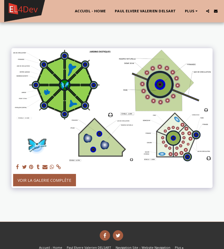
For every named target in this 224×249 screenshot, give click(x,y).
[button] (207, 11)
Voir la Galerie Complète (44, 180)
